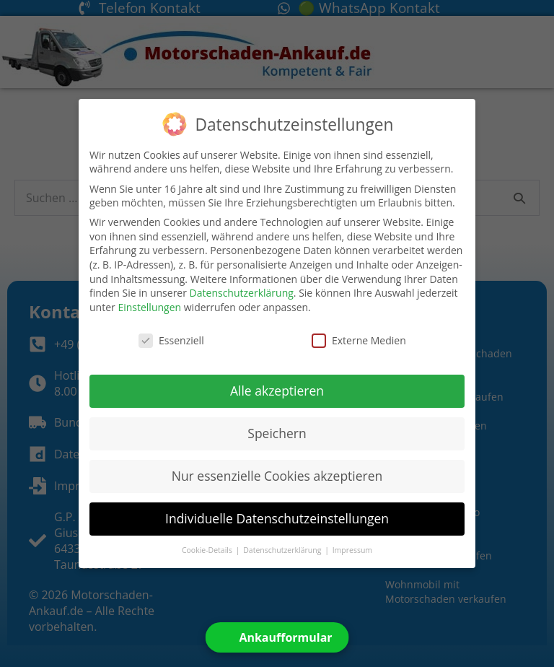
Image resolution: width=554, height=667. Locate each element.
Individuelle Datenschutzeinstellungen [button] (277, 518)
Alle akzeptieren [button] (277, 390)
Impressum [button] (352, 550)
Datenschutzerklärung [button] (283, 550)
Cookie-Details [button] (208, 550)
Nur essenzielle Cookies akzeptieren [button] (277, 475)
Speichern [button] (276, 433)
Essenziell (171, 340)
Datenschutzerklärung (242, 293)
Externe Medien (359, 340)
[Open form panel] (276, 637)
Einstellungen (149, 307)
